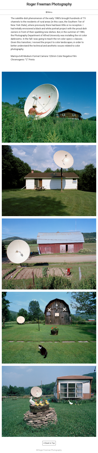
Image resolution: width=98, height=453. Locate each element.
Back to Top (49, 443)
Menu (49, 12)
